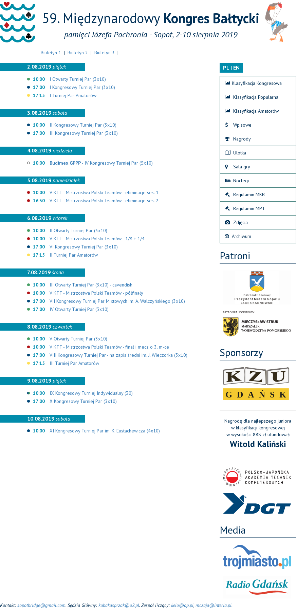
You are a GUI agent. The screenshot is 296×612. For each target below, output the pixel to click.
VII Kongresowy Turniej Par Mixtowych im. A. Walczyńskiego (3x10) (117, 301)
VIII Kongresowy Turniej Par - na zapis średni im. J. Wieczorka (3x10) (118, 355)
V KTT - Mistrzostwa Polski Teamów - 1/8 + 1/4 (97, 239)
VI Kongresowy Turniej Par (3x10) (84, 247)
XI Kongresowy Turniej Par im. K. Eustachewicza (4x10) (105, 431)
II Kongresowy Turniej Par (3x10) (83, 125)
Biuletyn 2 (78, 53)
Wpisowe (238, 125)
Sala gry (237, 167)
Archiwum (238, 236)
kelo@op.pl (182, 605)
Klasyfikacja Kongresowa (253, 83)
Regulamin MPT (245, 208)
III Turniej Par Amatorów (74, 363)
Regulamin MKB (245, 194)
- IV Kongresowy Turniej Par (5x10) (101, 163)
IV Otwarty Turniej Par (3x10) (79, 309)
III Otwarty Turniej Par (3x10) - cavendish (91, 285)
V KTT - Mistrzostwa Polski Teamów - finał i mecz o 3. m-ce (109, 347)
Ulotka (235, 153)
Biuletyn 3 (104, 53)
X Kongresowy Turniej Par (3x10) (83, 401)
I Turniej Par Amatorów (73, 95)
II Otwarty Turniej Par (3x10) (78, 230)
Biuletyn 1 (51, 53)
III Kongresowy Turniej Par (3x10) (84, 133)
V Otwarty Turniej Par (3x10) (78, 339)
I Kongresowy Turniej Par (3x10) (82, 87)
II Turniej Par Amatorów (74, 255)
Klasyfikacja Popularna (251, 97)
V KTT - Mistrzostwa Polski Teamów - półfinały (96, 293)
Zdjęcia (236, 222)
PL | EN (231, 67)
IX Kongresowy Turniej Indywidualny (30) (91, 393)
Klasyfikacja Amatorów (252, 111)
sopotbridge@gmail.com (41, 605)
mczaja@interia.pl (214, 605)
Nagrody (238, 139)
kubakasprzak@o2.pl (118, 605)
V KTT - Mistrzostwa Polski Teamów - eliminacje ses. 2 (104, 201)
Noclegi (237, 181)
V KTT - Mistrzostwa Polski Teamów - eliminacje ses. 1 (104, 192)
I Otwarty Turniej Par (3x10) (78, 79)
